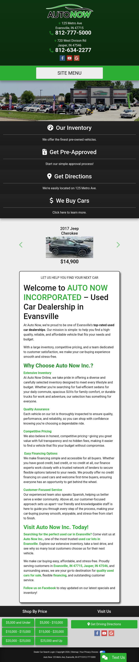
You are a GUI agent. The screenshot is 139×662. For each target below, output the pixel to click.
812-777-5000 (73, 32)
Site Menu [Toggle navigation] (69, 73)
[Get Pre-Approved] (69, 157)
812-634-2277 (73, 50)
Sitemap (74, 652)
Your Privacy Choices (92, 652)
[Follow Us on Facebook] (62, 58)
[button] (3, 101)
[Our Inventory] (69, 133)
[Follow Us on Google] (76, 58)
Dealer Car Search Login (44, 652)
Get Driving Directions (104, 624)
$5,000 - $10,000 (51, 622)
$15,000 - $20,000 (51, 632)
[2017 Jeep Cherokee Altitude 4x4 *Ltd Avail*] (69, 247)
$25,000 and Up (51, 641)
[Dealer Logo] (69, 11)
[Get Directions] (69, 182)
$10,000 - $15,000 (18, 632)
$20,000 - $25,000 (18, 641)
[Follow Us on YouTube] (69, 58)
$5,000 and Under (18, 622)
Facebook (49, 588)
